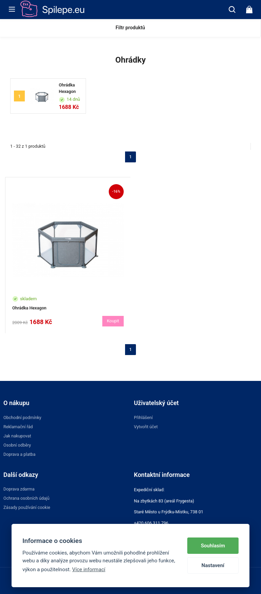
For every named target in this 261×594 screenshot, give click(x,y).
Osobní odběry (17, 445)
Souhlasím (213, 546)
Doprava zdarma (19, 489)
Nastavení (213, 565)
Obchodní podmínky (22, 417)
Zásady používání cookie (26, 507)
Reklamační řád (18, 426)
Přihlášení (143, 417)
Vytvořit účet (146, 426)
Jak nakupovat (17, 435)
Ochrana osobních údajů (26, 498)
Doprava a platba (19, 454)
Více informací (88, 569)
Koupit (113, 320)
